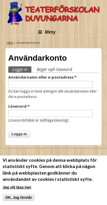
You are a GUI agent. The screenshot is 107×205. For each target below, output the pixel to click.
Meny (47, 32)
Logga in (21, 69)
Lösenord (18, 106)
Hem (10, 42)
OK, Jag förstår (18, 197)
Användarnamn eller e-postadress (42, 77)
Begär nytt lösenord (54, 69)
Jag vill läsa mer (17, 187)
